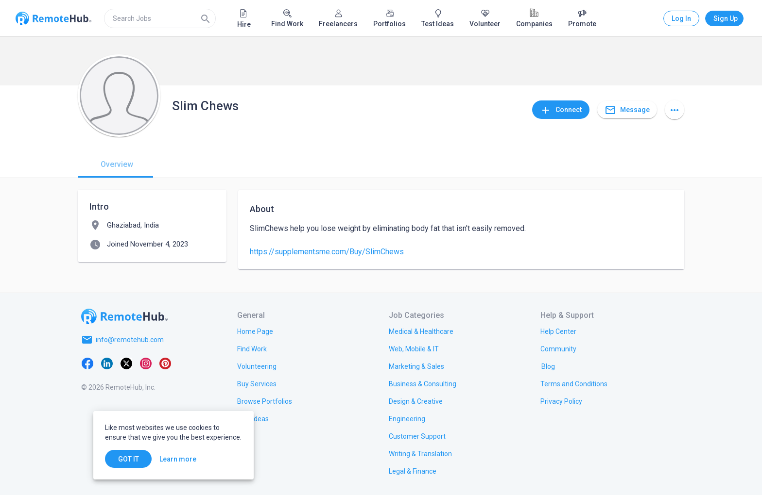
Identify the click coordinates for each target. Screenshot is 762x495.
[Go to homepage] (124, 316)
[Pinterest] (165, 363)
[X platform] (126, 363)
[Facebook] (87, 363)
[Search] (205, 18)
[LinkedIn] (107, 363)
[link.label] (558, 331)
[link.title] (255, 331)
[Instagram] (146, 363)
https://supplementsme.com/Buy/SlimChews (327, 251)
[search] (160, 18)
